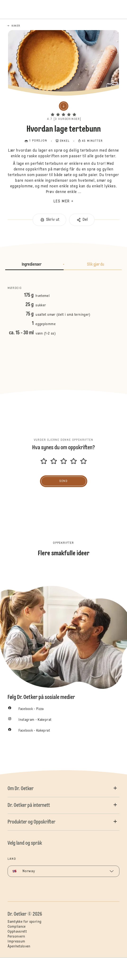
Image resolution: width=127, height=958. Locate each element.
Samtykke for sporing (24, 921)
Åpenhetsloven (19, 946)
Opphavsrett (17, 931)
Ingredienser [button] (31, 264)
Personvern (16, 936)
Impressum (16, 941)
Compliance (17, 926)
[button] (63, 110)
